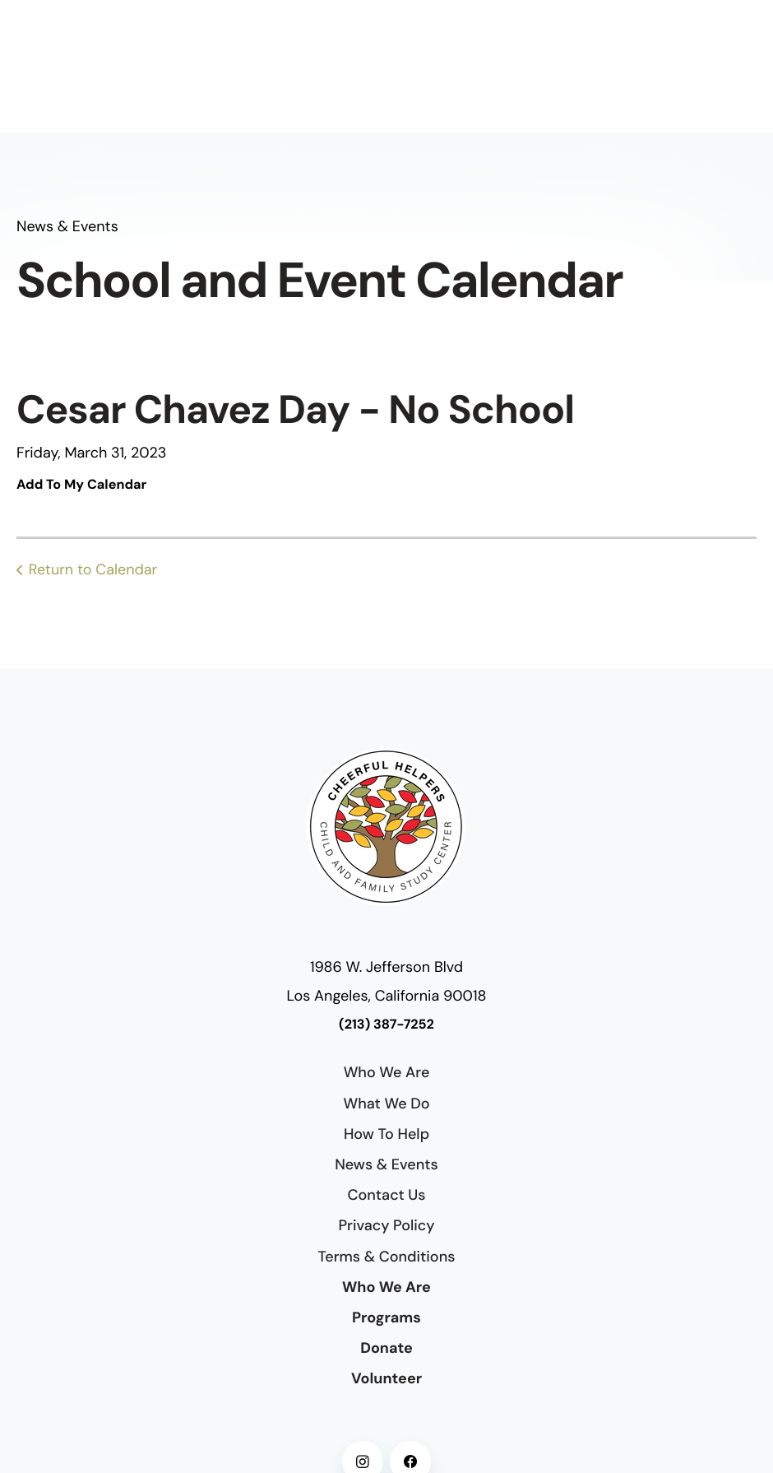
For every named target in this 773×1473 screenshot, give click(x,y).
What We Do (386, 1103)
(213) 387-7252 (386, 1025)
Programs (386, 1317)
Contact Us (386, 1195)
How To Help (386, 1134)
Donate (386, 1348)
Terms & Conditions (387, 1256)
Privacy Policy (386, 1225)
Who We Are (387, 1072)
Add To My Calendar (81, 485)
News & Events (386, 1164)
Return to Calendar (93, 569)
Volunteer (386, 1378)
